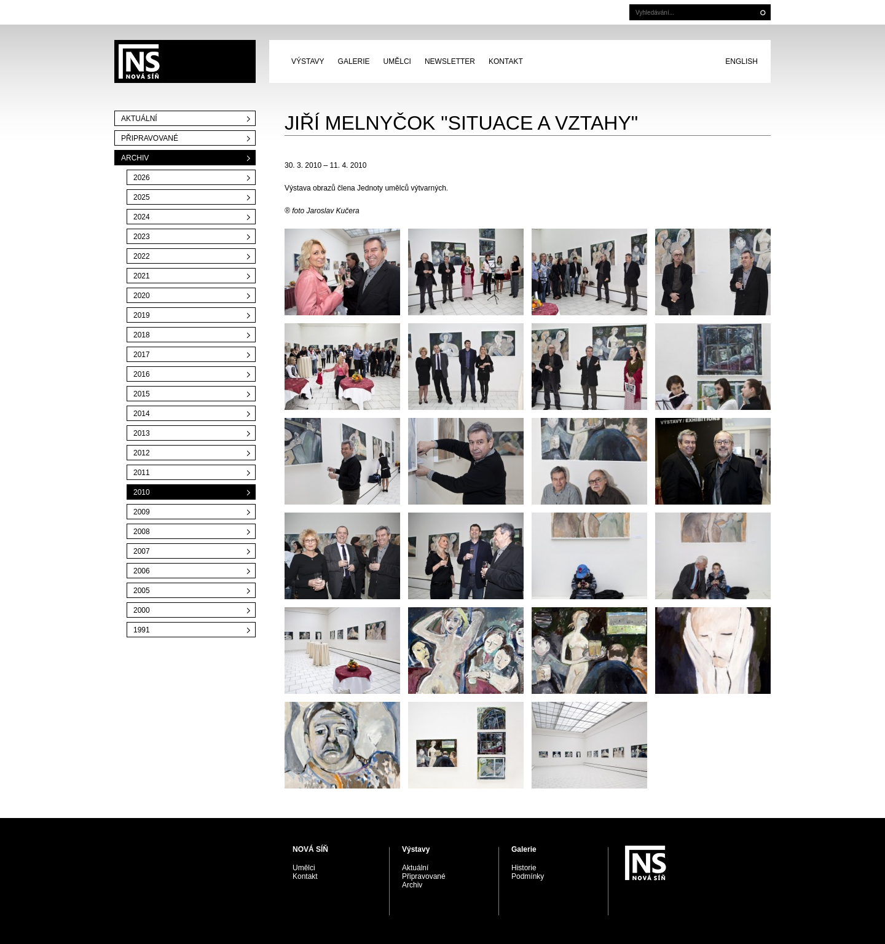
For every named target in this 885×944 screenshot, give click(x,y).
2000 (141, 610)
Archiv (135, 158)
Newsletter (450, 61)
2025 (141, 197)
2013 (141, 433)
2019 (141, 315)
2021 (141, 276)
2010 (141, 492)
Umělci (397, 61)
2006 (141, 571)
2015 (141, 394)
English (741, 61)
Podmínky (527, 876)
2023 (141, 236)
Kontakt (506, 61)
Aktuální (139, 118)
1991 (141, 630)
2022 (141, 256)
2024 (141, 217)
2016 (141, 374)
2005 (141, 590)
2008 (141, 531)
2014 (141, 413)
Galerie (354, 61)
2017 (141, 354)
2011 (141, 472)
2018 (141, 335)
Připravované (149, 138)
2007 (141, 551)
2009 (141, 512)
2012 (141, 453)
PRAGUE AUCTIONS (185, 61)
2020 (141, 295)
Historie (524, 867)
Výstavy (307, 61)
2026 (141, 177)
